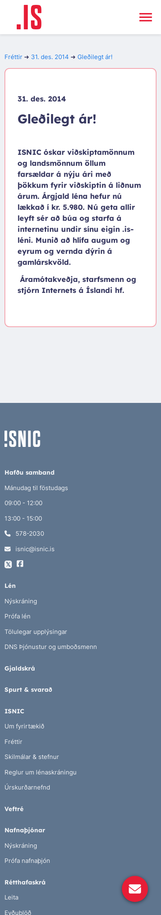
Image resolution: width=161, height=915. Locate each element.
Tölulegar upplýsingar (35, 632)
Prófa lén (17, 616)
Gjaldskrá (19, 668)
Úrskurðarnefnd (27, 787)
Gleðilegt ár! (94, 57)
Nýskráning (20, 601)
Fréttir (13, 57)
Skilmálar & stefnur (31, 757)
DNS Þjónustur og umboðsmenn (50, 647)
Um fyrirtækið (24, 726)
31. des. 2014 (50, 57)
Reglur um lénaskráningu (40, 772)
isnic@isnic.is (29, 549)
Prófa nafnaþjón (27, 860)
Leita (11, 897)
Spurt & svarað (28, 689)
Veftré (14, 809)
